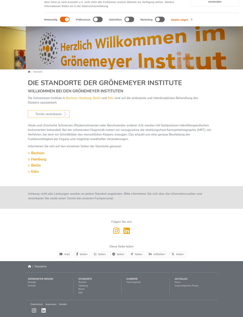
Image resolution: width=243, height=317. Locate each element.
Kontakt (63, 304)
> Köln (33, 171)
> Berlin (34, 165)
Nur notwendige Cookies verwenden (215, 22)
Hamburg (84, 98)
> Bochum (36, 153)
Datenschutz (37, 304)
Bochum (71, 98)
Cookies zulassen (214, 8)
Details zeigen (179, 42)
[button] (65, 254)
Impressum (51, 304)
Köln (111, 98)
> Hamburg (37, 159)
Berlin (96, 98)
